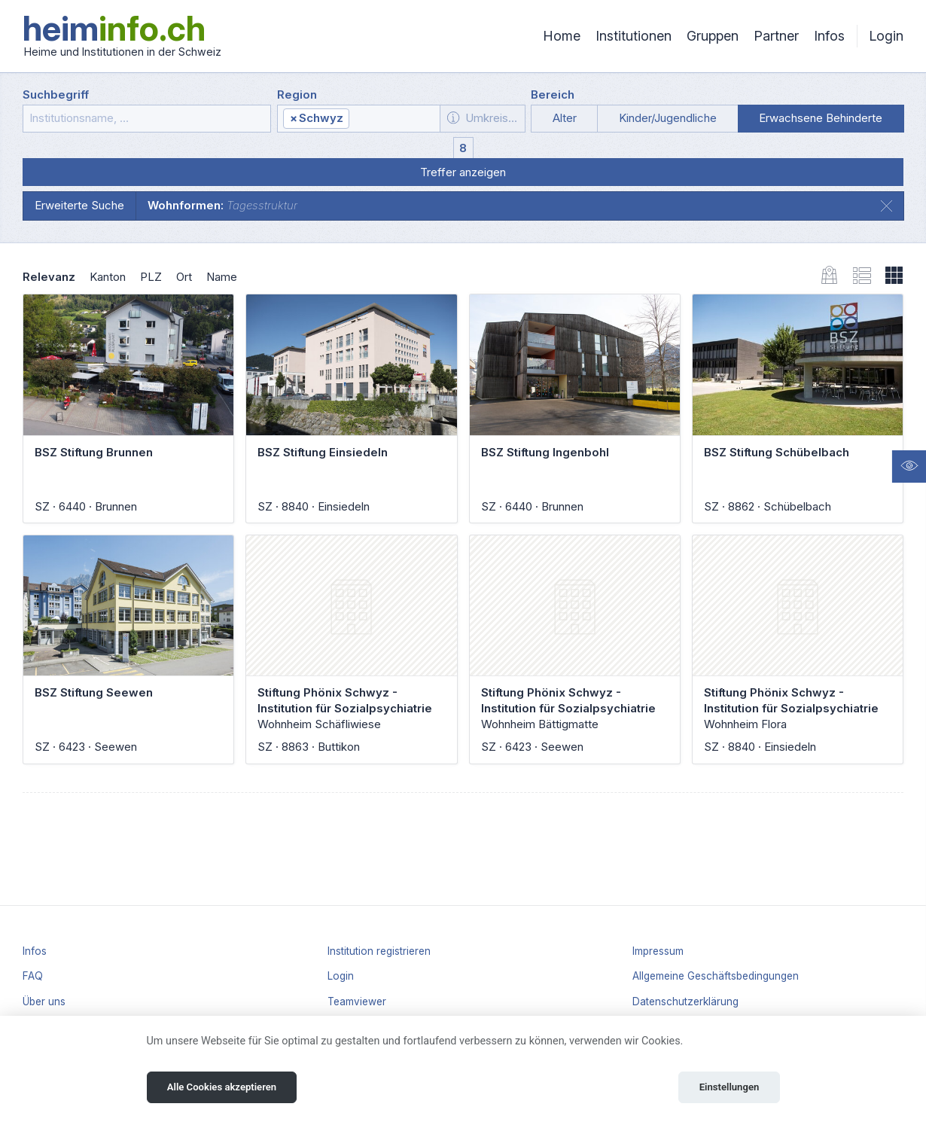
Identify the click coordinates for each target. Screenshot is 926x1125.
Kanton (108, 277)
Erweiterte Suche (79, 205)
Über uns (44, 1001)
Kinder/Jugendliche (668, 118)
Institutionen (634, 36)
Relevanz (49, 277)
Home (561, 36)
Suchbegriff (56, 94)
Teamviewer (356, 1001)
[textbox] (393, 119)
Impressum (658, 951)
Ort (184, 277)
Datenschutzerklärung (685, 1001)
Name (221, 277)
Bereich (552, 94)
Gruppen (713, 36)
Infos (829, 36)
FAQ (33, 976)
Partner (776, 36)
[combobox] (359, 119)
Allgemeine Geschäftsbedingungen (715, 976)
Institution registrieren (379, 951)
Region (297, 94)
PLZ (151, 277)
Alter (565, 118)
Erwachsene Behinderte (820, 118)
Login (886, 36)
